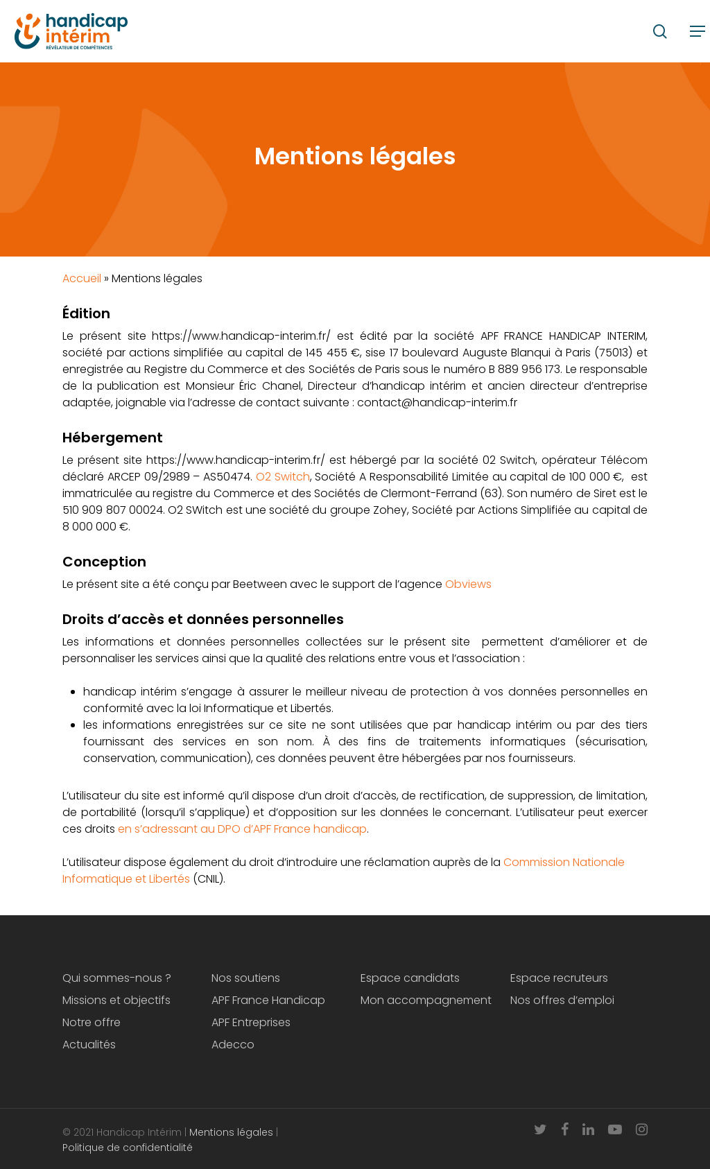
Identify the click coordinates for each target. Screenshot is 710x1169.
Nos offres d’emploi (562, 1000)
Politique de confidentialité (129, 1147)
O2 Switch (283, 477)
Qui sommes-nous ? (116, 978)
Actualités (89, 1045)
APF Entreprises (251, 1022)
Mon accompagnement (426, 1000)
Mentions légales (231, 1132)
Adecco (232, 1045)
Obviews (468, 584)
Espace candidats (410, 978)
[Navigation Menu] (697, 31)
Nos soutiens (245, 978)
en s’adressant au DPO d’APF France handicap (242, 829)
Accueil (81, 278)
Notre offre (91, 1022)
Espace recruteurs (559, 978)
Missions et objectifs (116, 1000)
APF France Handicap (268, 1000)
